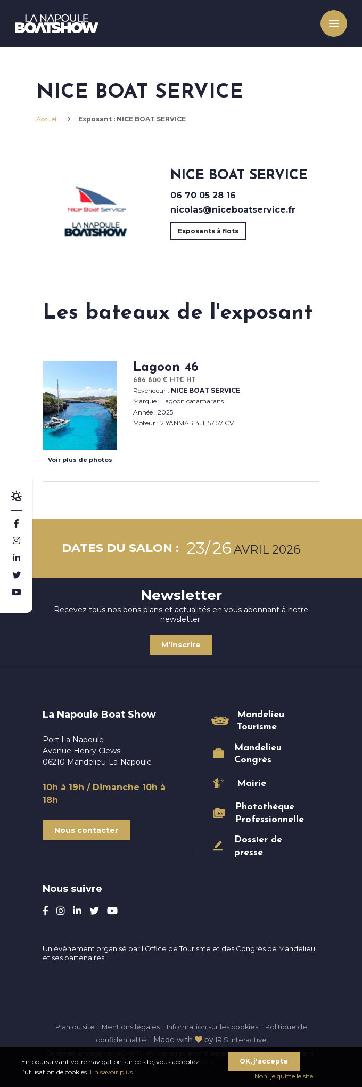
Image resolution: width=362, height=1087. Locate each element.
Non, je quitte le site (283, 1076)
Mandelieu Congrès (258, 754)
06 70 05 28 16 (203, 195)
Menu (327, 26)
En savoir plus (111, 1072)
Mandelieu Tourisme (260, 721)
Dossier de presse (258, 846)
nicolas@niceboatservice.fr (232, 210)
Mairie (251, 783)
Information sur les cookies (216, 1027)
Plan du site (66, 1027)
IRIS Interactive (242, 1039)
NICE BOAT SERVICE (205, 390)
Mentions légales (127, 1027)
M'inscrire (181, 645)
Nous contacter (86, 830)
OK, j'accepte (264, 1061)
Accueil (47, 119)
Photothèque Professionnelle (266, 813)
